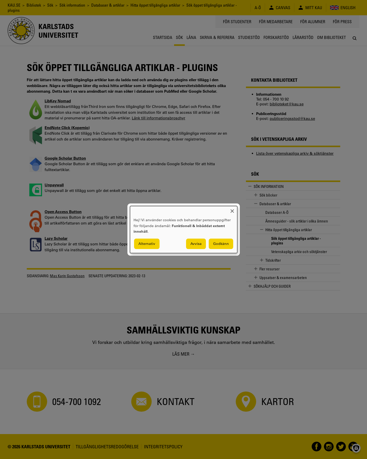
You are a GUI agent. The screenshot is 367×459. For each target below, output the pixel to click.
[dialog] (183, 229)
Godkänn (221, 243)
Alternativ (146, 243)
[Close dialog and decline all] (232, 209)
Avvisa (196, 243)
